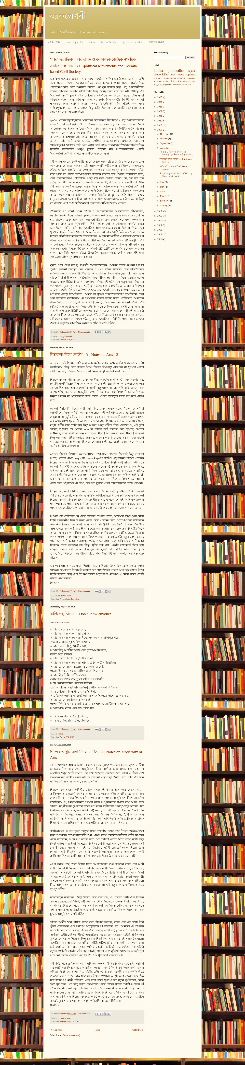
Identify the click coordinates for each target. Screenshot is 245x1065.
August (163, 148)
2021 (160, 116)
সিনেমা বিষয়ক (108, 42)
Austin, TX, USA (67, 737)
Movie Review (181, 84)
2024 (160, 102)
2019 (160, 125)
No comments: (84, 332)
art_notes (62, 596)
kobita (60, 734)
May (162, 187)
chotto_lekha (161, 74)
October (164, 138)
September (165, 143)
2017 (160, 211)
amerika (191, 78)
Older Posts (137, 1030)
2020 (160, 120)
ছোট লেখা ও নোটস (132, 42)
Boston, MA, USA (67, 340)
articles (179, 81)
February (164, 201)
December (165, 134)
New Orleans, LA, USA (70, 1021)
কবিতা (92, 42)
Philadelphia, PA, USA (69, 599)
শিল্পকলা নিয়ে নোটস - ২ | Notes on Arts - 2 (84, 354)
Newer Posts (56, 1030)
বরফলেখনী (68, 16)
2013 (160, 230)
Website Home (156, 41)
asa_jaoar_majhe (161, 84)
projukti (157, 78)
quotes (185, 81)
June (162, 182)
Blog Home (54, 41)
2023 (160, 107)
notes (60, 336)
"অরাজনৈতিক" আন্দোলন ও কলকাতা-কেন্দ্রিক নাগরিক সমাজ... (176, 153)
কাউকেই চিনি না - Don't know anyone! (80, 614)
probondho (67, 336)
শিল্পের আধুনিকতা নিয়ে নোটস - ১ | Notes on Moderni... (176, 175)
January (164, 205)
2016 (160, 216)
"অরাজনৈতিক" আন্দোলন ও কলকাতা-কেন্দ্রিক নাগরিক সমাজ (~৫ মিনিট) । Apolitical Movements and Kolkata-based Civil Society (94, 65)
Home (97, 1030)
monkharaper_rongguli (174, 78)
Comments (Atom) (71, 1035)
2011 (160, 239)
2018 (160, 130)
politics (192, 81)
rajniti (191, 70)
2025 (160, 97)
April (162, 191)
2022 (160, 111)
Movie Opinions (186, 74)
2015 (160, 220)
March (163, 196)
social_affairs (169, 81)
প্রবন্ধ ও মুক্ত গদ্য (74, 42)
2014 (160, 225)
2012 (160, 234)
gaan (189, 84)
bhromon (172, 84)
